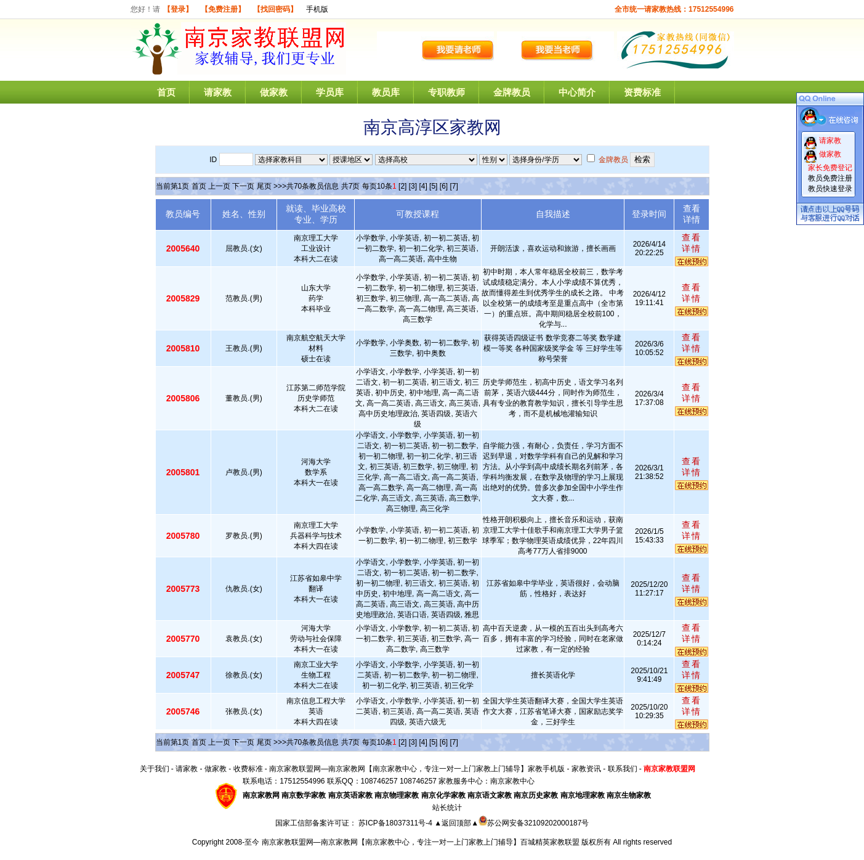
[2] (402, 186)
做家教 (274, 92)
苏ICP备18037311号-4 (396, 823)
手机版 (317, 9)
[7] (454, 186)
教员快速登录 (830, 188)
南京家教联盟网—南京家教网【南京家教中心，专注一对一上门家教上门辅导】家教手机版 (417, 768)
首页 (166, 92)
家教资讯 (586, 768)
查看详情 (691, 242)
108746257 (418, 781)
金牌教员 (511, 92)
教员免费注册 (830, 178)
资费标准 (642, 92)
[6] (444, 186)
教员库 (386, 92)
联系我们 (622, 768)
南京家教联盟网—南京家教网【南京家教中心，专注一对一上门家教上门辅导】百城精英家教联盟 (420, 842)
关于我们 (154, 768)
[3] (413, 186)
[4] (423, 186)
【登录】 (178, 9)
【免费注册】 (223, 9)
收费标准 (248, 768)
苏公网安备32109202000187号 (533, 823)
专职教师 (446, 92)
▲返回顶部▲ (456, 823)
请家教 (218, 92)
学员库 (330, 92)
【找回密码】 (275, 9)
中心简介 (577, 92)
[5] (433, 186)
